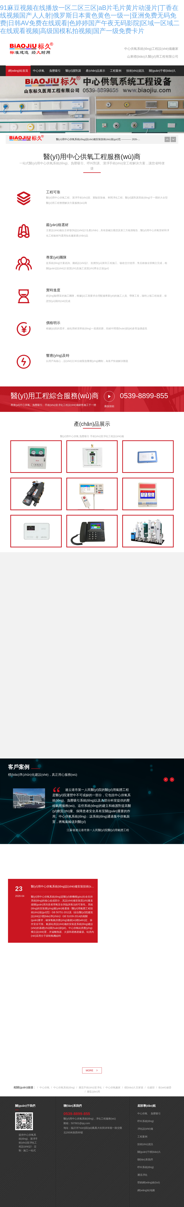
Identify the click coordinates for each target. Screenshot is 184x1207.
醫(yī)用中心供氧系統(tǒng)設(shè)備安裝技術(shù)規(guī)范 (98, 139)
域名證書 (35, 1164)
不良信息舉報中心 (134, 1172)
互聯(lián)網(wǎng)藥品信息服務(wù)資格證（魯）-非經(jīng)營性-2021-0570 (84, 1164)
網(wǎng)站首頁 (18, 70)
